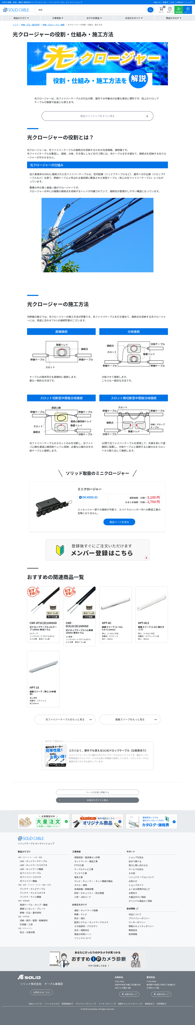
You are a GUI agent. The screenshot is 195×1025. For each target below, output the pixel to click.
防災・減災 (79, 918)
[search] (91, 9)
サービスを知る (136, 869)
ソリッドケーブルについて (141, 877)
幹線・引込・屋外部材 (30, 24)
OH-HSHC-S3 (90, 497)
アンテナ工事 (80, 873)
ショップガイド (136, 885)
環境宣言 (133, 930)
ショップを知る (136, 857)
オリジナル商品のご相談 (140, 900)
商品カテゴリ (24, 851)
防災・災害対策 (27, 932)
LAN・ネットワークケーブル (33, 861)
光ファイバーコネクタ (30, 876)
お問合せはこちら (41, 992)
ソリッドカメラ (51, 1003)
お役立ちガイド (79, 904)
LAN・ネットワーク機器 (31, 869)
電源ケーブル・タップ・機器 (33, 904)
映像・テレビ (80, 914)
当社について (135, 914)
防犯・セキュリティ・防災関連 (89, 892)
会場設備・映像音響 (83, 889)
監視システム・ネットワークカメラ (91, 922)
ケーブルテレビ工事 (83, 869)
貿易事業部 (67, 1003)
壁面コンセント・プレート (32, 908)
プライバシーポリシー (139, 918)
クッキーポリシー (137, 922)
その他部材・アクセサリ (86, 926)
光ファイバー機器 (28, 880)
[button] (21, 18)
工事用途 (76, 851)
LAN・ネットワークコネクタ (33, 865)
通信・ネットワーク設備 (86, 910)
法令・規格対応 (81, 930)
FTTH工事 (79, 865)
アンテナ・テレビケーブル (32, 888)
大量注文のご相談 (137, 896)
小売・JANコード (82, 896)
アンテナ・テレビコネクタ (32, 892)
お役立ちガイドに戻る (83, 800)
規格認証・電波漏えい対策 (87, 857)
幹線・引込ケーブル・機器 (53, 24)
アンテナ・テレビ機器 (30, 896)
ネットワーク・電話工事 (86, 861)
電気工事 (78, 877)
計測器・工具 (26, 924)
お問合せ (133, 892)
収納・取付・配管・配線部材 (34, 920)
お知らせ (133, 881)
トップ (15, 24)
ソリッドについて (82, 938)
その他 (132, 873)
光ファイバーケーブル (30, 873)
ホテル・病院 (80, 885)
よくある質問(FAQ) (138, 889)
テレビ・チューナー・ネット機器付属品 (93, 881)
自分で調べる (135, 861)
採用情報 (133, 934)
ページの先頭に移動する (97, 792)
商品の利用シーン (82, 934)
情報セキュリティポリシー (141, 926)
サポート (131, 851)
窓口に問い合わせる (138, 865)
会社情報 (132, 908)
